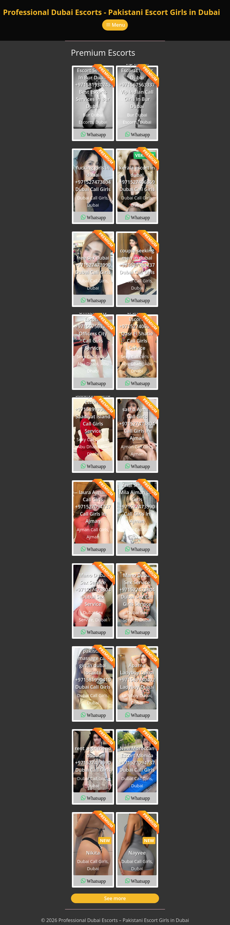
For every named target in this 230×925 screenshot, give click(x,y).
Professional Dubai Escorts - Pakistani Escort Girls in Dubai (111, 12)
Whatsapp (96, 134)
